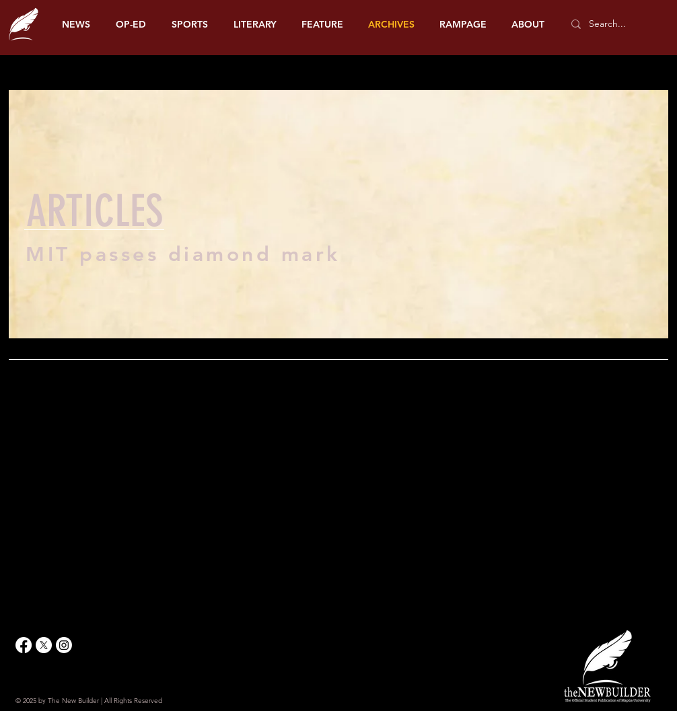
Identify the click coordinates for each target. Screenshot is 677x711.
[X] (44, 645)
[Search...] (614, 24)
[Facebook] (23, 645)
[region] (338, 220)
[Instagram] (64, 645)
